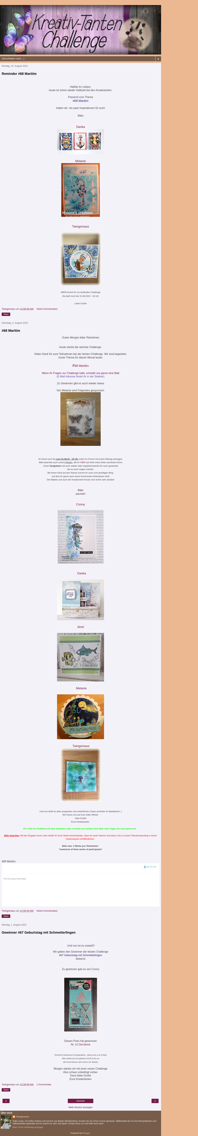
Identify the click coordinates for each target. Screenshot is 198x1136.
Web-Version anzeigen (80, 1107)
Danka (81, 573)
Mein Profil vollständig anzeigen (28, 1127)
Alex (80, 490)
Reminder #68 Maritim (19, 74)
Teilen (6, 314)
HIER (63, 292)
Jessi (80, 627)
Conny (80, 504)
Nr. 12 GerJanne (80, 1044)
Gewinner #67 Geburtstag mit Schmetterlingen (39, 932)
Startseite (80, 1101)
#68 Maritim (11, 330)
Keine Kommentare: (47, 309)
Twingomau (80, 746)
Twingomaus (80, 226)
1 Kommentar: (44, 1084)
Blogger (86, 1133)
